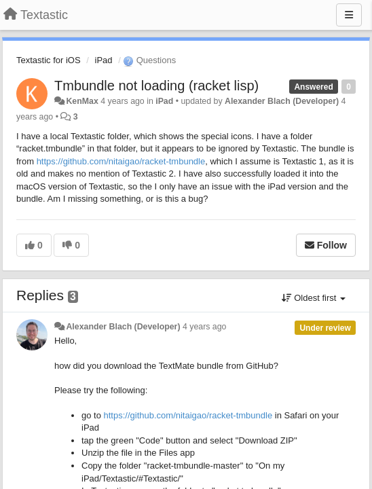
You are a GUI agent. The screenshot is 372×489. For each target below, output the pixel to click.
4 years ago (205, 326)
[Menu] (349, 14)
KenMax (82, 101)
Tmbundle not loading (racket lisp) (156, 85)
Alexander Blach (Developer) (282, 101)
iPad (104, 60)
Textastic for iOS (48, 60)
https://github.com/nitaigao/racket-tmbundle (121, 161)
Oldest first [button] (314, 298)
